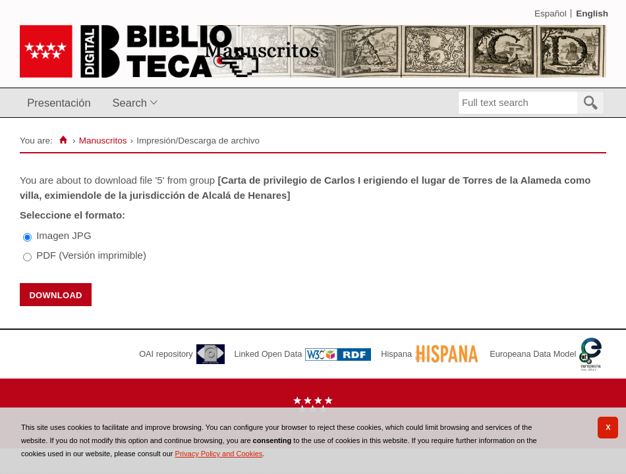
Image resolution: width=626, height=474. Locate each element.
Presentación (58, 103)
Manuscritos (103, 140)
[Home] (63, 140)
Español (550, 13)
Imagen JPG (63, 235)
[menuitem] (61, 103)
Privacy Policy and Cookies (219, 454)
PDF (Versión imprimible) (91, 255)
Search (130, 103)
